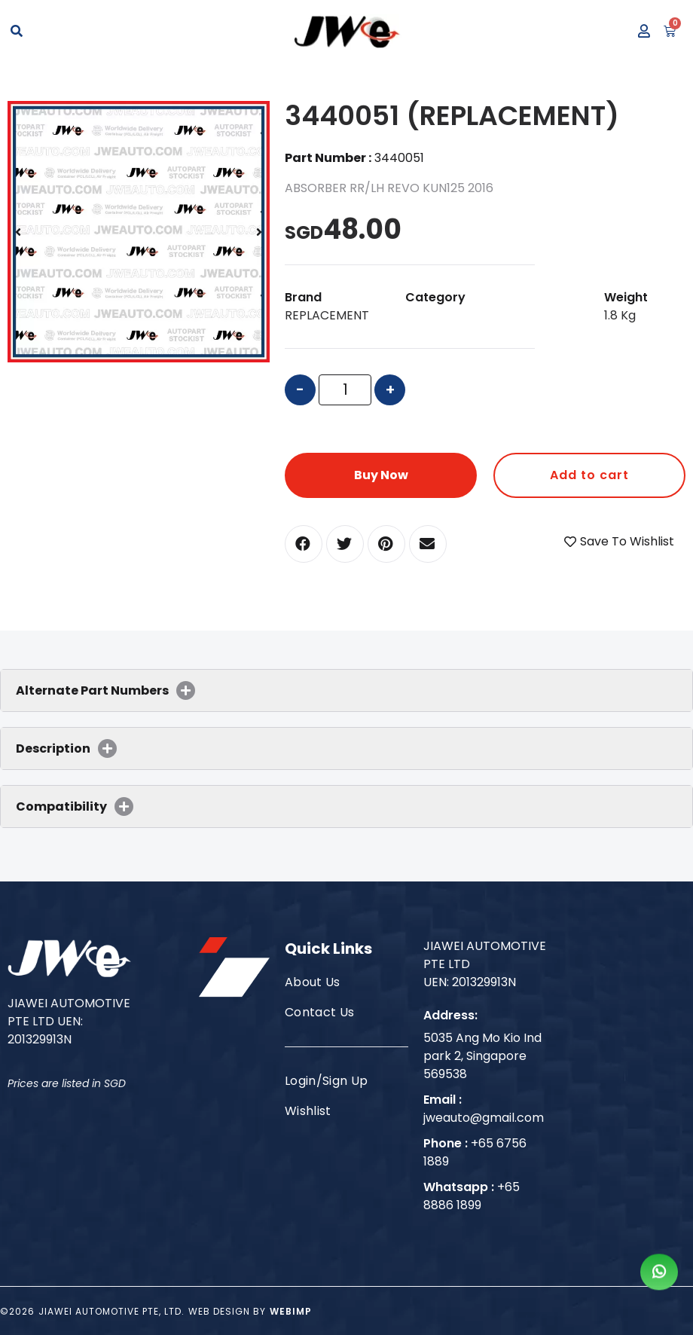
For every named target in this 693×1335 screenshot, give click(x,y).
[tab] (346, 690)
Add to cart (589, 475)
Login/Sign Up (326, 1080)
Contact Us (319, 1012)
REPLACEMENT (327, 315)
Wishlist (308, 1111)
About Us (312, 982)
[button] (303, 544)
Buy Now (381, 475)
